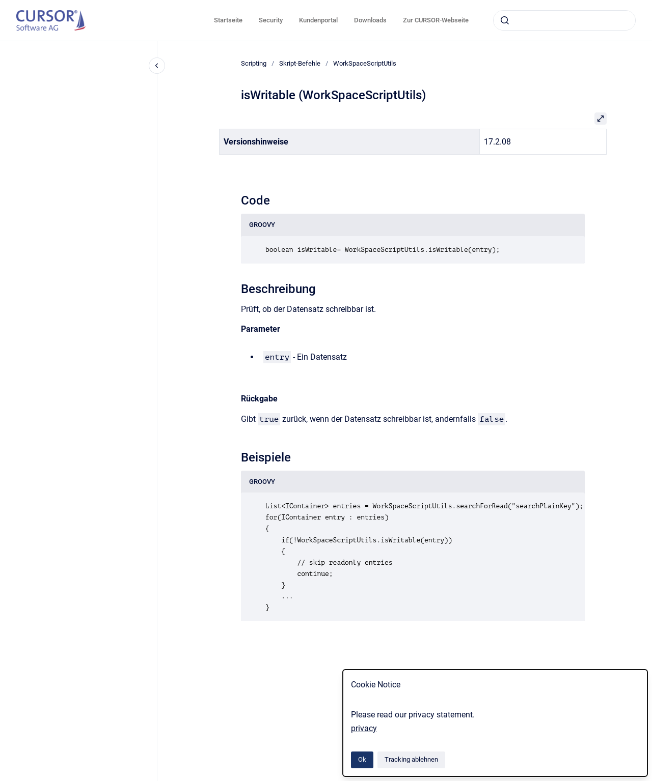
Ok (362, 759)
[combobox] (564, 20)
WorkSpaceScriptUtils (364, 63)
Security (271, 20)
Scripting (253, 63)
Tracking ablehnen (411, 759)
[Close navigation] (157, 65)
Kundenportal (318, 20)
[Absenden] (505, 20)
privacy (364, 728)
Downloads (370, 20)
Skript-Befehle (299, 63)
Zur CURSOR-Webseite (436, 20)
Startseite (228, 20)
